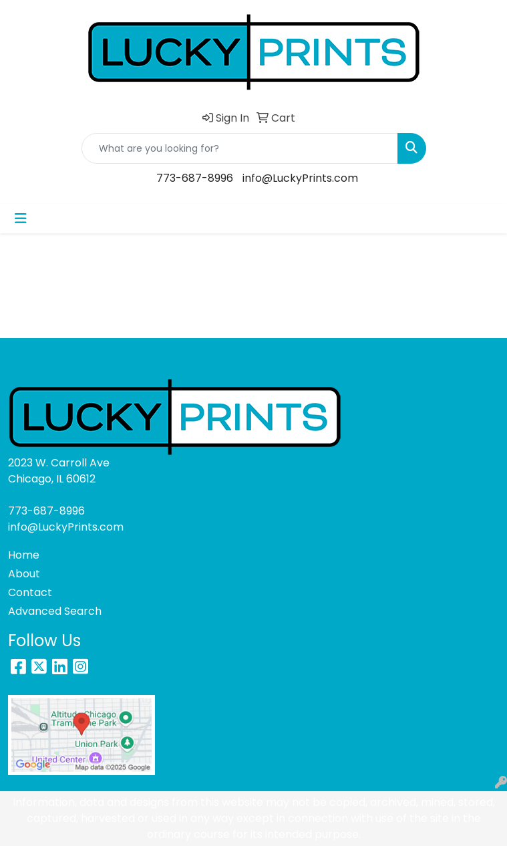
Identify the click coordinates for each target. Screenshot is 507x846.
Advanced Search (55, 611)
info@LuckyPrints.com (300, 178)
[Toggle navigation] (21, 218)
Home (23, 555)
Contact (30, 592)
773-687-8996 (194, 178)
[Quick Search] (239, 148)
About (24, 573)
